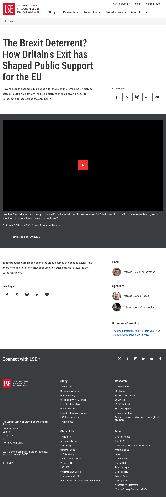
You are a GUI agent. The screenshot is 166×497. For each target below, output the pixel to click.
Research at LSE (123, 387)
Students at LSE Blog (70, 472)
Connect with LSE (22, 359)
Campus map (121, 459)
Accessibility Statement (126, 485)
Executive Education (70, 404)
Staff (137, 4)
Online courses (67, 409)
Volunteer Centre (68, 463)
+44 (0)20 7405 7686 (13, 443)
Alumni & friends (154, 4)
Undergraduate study (70, 391)
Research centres (123, 413)
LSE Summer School (70, 417)
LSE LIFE (64, 467)
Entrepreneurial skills (70, 459)
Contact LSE (121, 463)
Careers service (67, 450)
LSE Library (65, 445)
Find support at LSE (69, 476)
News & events (116, 12)
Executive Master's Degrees (73, 413)
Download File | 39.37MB (28, 236)
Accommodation (68, 441)
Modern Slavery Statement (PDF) (131, 489)
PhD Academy (67, 454)
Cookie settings (122, 437)
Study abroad (66, 422)
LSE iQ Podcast (122, 404)
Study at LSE (66, 387)
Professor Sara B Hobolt (135, 295)
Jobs (117, 454)
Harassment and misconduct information (80, 480)
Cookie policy (121, 472)
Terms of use (121, 476)
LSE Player (8, 21)
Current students (121, 4)
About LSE (139, 12)
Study (53, 12)
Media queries (122, 450)
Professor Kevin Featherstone (138, 271)
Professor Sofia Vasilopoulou (138, 307)
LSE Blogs (120, 391)
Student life (92, 12)
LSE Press (120, 400)
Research (71, 12)
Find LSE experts (123, 409)
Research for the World (126, 395)
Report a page (122, 467)
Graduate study (67, 395)
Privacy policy (121, 480)
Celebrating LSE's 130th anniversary (132, 445)
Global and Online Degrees (73, 400)
